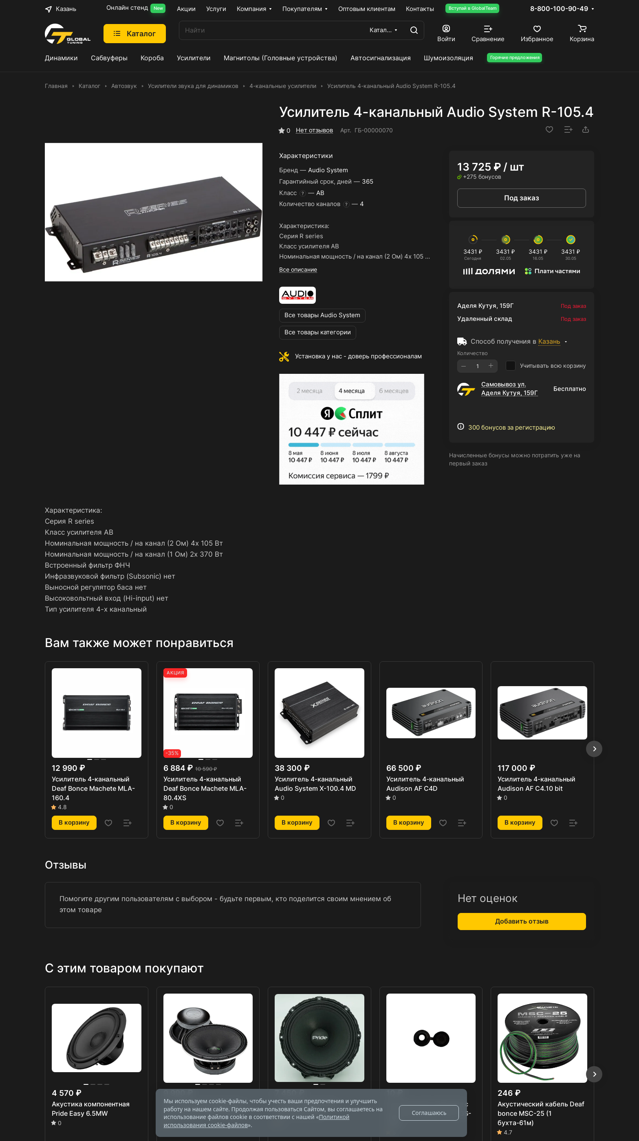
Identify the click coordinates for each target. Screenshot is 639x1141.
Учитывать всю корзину (546, 366)
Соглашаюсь (429, 1113)
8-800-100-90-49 (559, 9)
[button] (594, 749)
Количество (472, 353)
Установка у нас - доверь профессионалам (358, 356)
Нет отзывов (314, 130)
